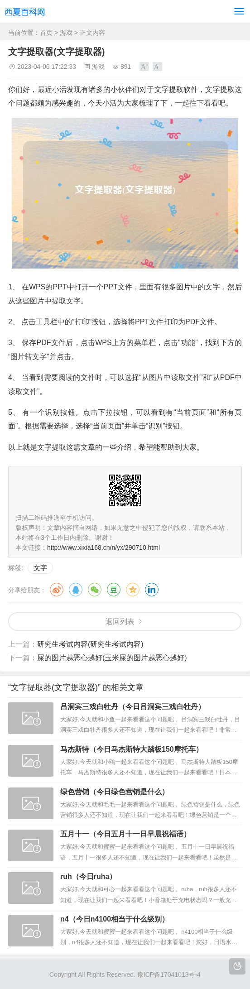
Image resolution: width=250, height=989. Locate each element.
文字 (40, 567)
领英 (152, 589)
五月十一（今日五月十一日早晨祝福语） (125, 834)
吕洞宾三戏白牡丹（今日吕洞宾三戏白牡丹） (132, 707)
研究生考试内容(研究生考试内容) (90, 644)
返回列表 (120, 621)
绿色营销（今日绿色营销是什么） (114, 792)
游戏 (66, 32)
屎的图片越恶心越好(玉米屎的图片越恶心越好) (112, 658)
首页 (46, 32)
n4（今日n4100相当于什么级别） (114, 919)
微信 (94, 589)
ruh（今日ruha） (88, 876)
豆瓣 (113, 589)
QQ (75, 589)
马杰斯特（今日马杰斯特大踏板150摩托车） (131, 749)
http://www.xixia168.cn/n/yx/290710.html (103, 547)
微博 (56, 589)
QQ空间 (132, 589)
